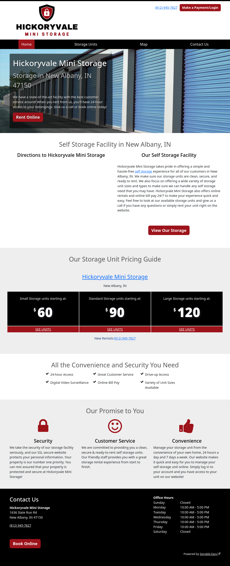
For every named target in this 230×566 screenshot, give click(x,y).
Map (143, 44)
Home (26, 44)
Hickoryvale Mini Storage (115, 276)
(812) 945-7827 (166, 7)
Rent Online (28, 117)
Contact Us (199, 44)
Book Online (25, 543)
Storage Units (85, 44)
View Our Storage (168, 230)
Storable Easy (209, 554)
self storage (144, 171)
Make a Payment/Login (200, 7)
